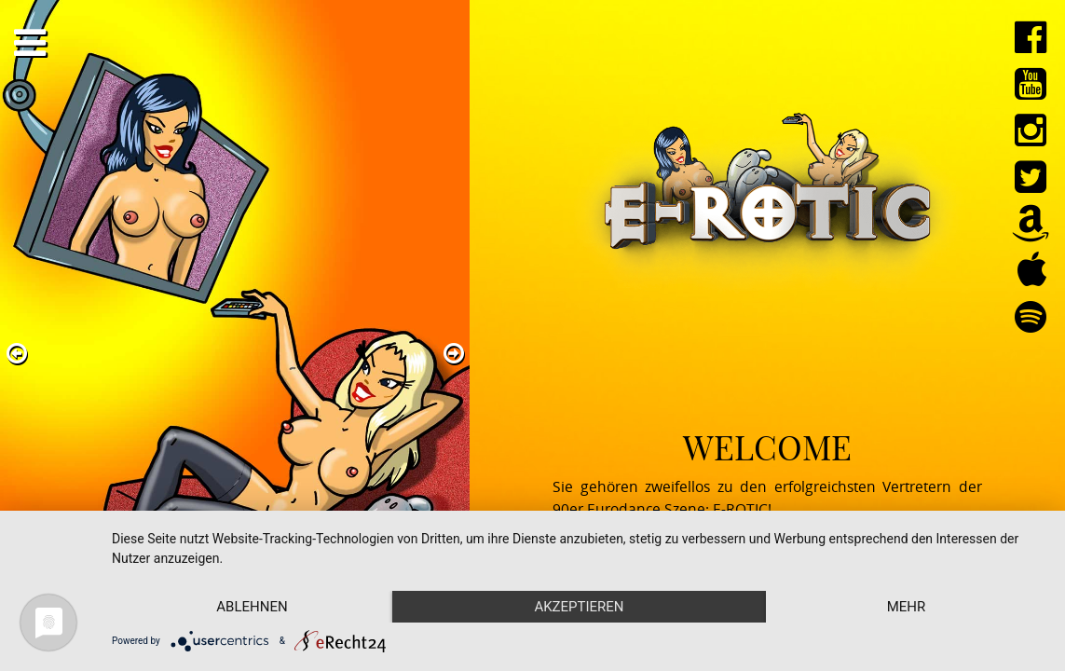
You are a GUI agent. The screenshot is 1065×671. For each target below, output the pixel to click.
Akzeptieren (578, 606)
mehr (906, 606)
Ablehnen (251, 606)
